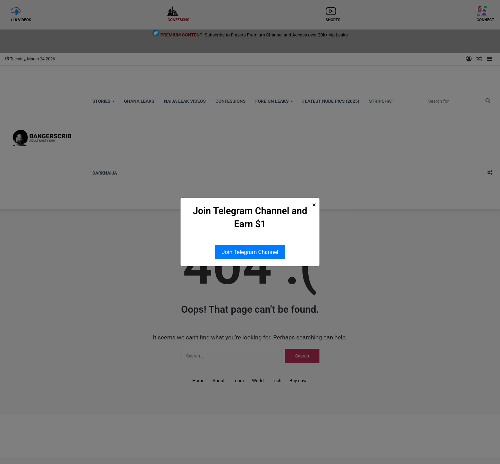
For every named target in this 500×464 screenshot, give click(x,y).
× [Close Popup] (314, 205)
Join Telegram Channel (250, 252)
